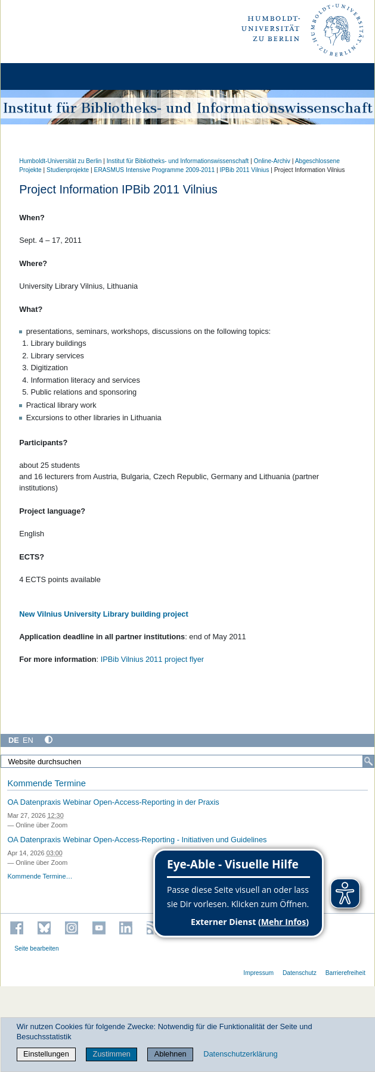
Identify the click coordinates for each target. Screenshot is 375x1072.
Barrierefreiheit (345, 973)
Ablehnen (170, 1053)
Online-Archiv (271, 161)
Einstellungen (46, 1053)
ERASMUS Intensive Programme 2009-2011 (154, 170)
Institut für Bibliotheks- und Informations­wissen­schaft (178, 161)
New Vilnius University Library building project (103, 614)
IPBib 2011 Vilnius (244, 170)
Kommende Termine (46, 783)
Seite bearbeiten (36, 948)
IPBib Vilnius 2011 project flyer (152, 659)
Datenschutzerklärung (240, 1053)
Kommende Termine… (39, 876)
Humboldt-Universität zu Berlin (60, 161)
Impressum (258, 973)
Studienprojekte (68, 170)
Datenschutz (300, 973)
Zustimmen (112, 1053)
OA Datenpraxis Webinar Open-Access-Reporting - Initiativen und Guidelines (136, 839)
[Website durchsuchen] (187, 761)
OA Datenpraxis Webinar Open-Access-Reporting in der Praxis (113, 802)
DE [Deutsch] (13, 740)
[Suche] (368, 761)
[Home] (43, 76)
